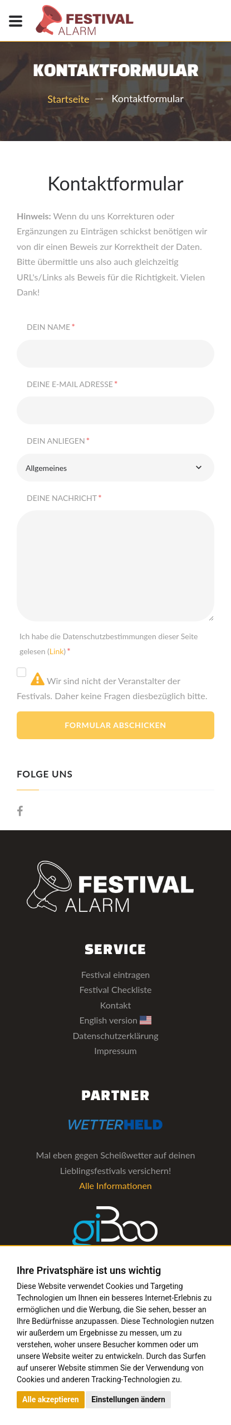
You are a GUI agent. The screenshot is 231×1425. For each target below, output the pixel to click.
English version (116, 1020)
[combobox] (115, 467)
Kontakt (115, 1005)
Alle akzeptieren (50, 1399)
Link (56, 651)
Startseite (68, 99)
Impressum (115, 1050)
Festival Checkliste (115, 989)
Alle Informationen (115, 1185)
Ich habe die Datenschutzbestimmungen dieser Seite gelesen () (108, 643)
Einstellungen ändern (128, 1399)
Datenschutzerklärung (115, 1035)
